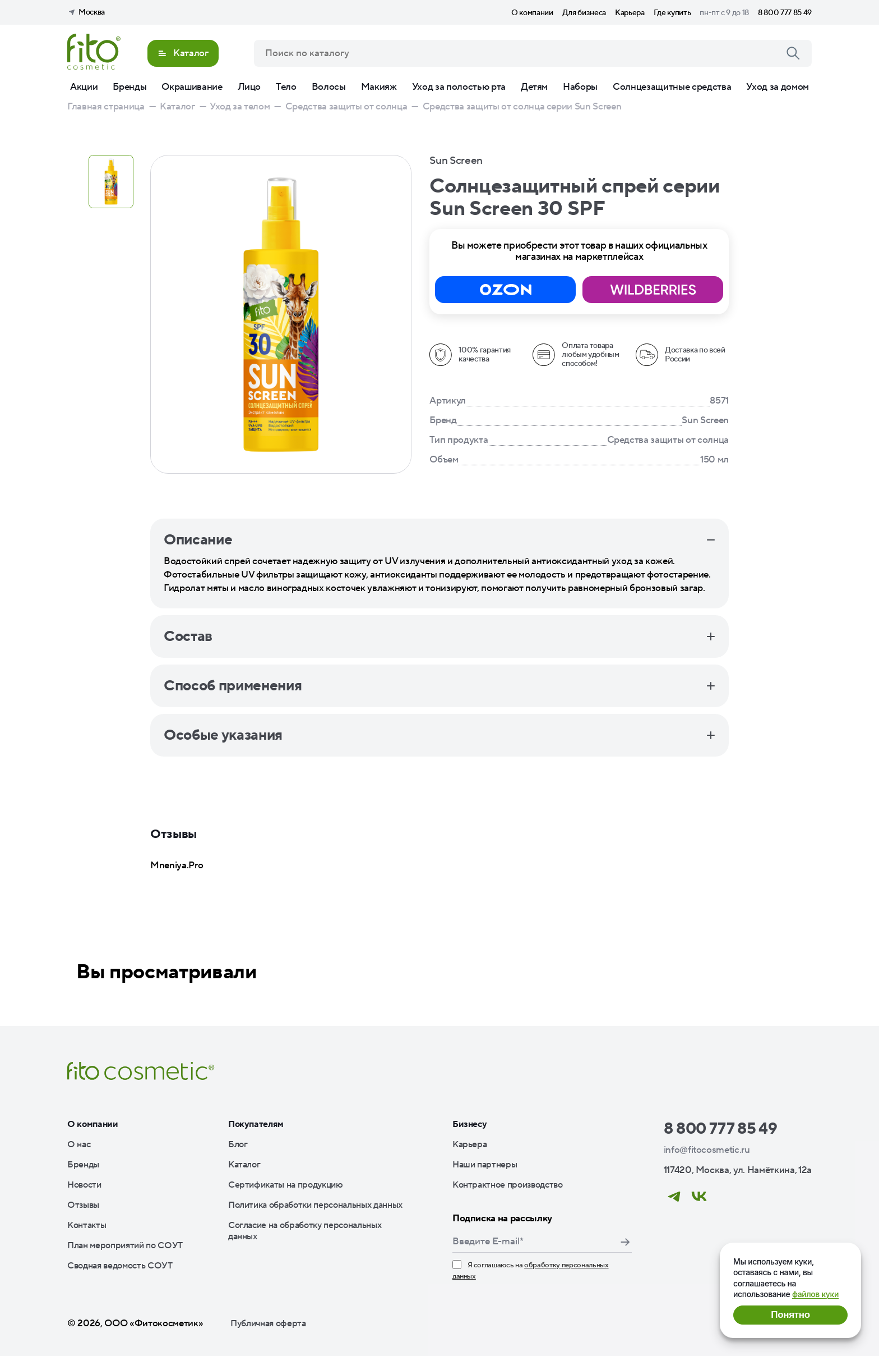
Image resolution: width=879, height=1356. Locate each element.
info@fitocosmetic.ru (707, 1150)
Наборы (580, 87)
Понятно (790, 1314)
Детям (534, 87)
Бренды (129, 87)
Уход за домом (777, 87)
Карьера (630, 13)
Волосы (329, 87)
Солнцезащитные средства (672, 87)
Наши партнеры (484, 1164)
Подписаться (625, 1242)
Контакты (86, 1225)
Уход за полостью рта (459, 87)
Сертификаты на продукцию (285, 1184)
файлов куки (815, 1294)
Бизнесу (469, 1124)
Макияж (379, 87)
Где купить (672, 13)
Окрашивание (191, 87)
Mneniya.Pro (176, 865)
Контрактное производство (507, 1184)
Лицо (249, 87)
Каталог (244, 1164)
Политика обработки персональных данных (315, 1205)
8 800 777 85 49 (785, 13)
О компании (532, 13)
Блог (238, 1144)
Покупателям (256, 1124)
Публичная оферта (268, 1323)
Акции (84, 87)
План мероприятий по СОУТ (125, 1245)
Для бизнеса (584, 13)
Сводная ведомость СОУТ (120, 1265)
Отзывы (83, 1205)
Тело (286, 87)
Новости (84, 1184)
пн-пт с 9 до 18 (724, 13)
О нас (78, 1144)
